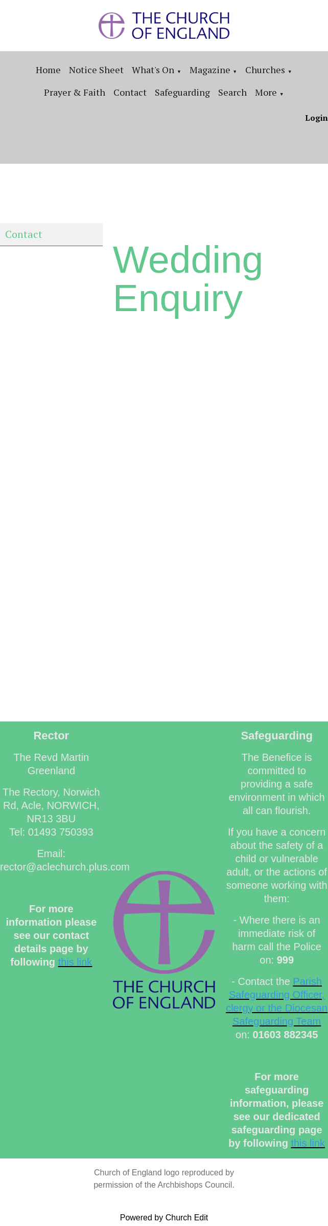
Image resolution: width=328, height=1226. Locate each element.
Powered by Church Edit (164, 1217)
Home (48, 69)
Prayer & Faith (74, 92)
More (266, 92)
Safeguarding (182, 92)
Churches (265, 69)
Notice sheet (96, 69)
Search (232, 92)
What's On (153, 69)
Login (316, 118)
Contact (130, 92)
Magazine (210, 69)
